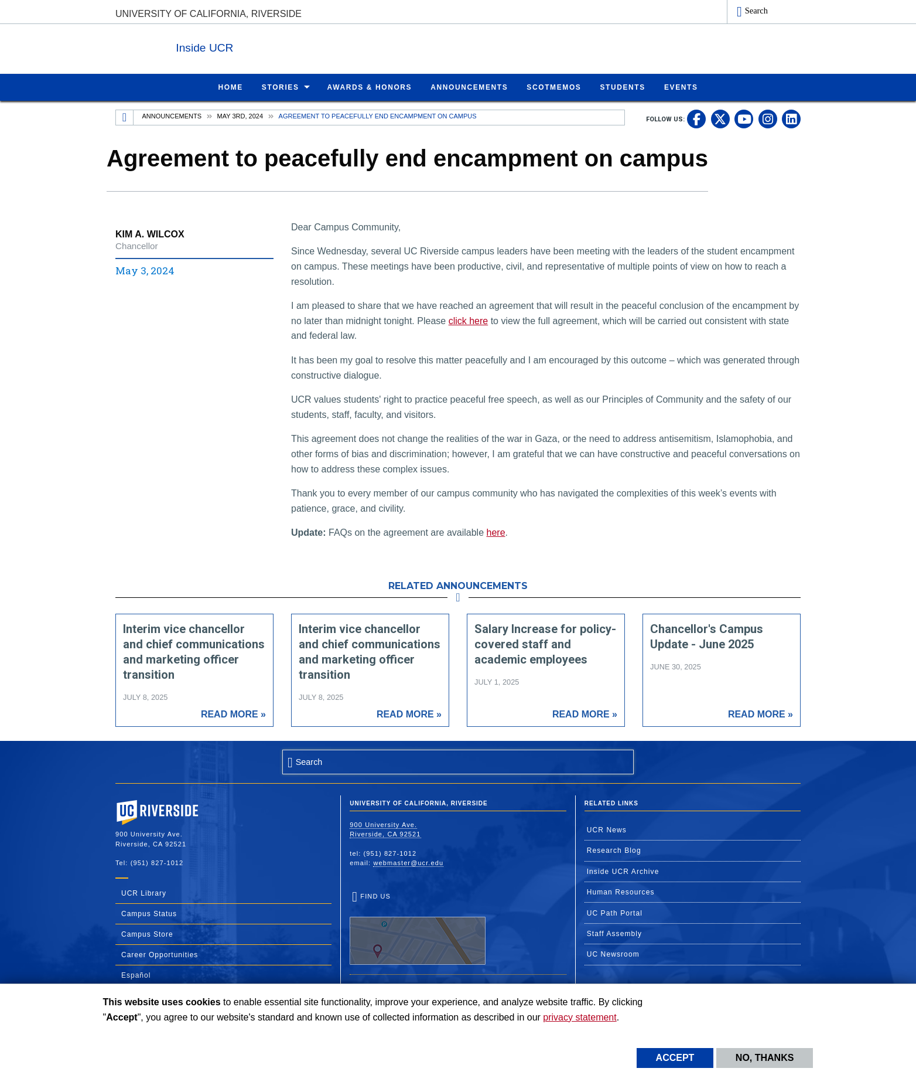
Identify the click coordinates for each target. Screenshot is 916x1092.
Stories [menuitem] (280, 87)
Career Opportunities (159, 954)
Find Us (418, 928)
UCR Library (143, 893)
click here (468, 320)
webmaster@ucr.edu (408, 862)
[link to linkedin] (791, 118)
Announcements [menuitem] (469, 87)
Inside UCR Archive (623, 871)
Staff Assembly (614, 933)
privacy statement (579, 1017)
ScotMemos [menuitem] (554, 87)
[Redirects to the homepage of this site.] (125, 117)
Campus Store (147, 934)
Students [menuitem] (622, 87)
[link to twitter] (720, 118)
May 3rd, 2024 (240, 115)
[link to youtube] (743, 118)
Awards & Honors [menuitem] (369, 87)
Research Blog (614, 850)
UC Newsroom (613, 954)
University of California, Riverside (208, 14)
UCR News (607, 829)
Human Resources (621, 891)
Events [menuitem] (681, 87)
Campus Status (149, 913)
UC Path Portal (614, 913)
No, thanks (765, 1058)
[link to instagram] (767, 118)
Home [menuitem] (230, 87)
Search (756, 10)
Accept (675, 1058)
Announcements (171, 115)
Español (136, 975)
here (496, 532)
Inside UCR (258, 46)
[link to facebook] (696, 118)
